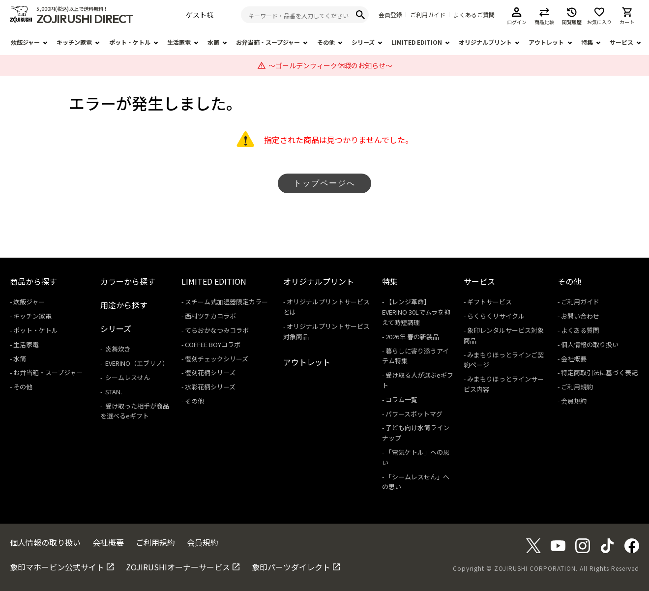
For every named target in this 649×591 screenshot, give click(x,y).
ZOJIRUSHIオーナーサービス (178, 567)
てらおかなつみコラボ (217, 330)
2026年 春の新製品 (412, 336)
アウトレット (546, 42)
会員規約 (574, 401)
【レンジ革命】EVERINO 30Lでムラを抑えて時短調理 (416, 312)
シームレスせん (127, 377)
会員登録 (390, 15)
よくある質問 (580, 330)
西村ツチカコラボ (210, 316)
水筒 (213, 42)
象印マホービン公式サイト (57, 567)
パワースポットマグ (413, 413)
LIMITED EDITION (416, 42)
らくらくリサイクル (496, 316)
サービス (621, 42)
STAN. (113, 391)
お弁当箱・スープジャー (268, 42)
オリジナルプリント (485, 42)
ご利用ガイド (427, 15)
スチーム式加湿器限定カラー (226, 301)
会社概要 (574, 358)
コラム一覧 (401, 399)
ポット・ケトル (129, 42)
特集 (587, 42)
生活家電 (179, 42)
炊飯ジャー (25, 42)
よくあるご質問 (474, 15)
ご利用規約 (577, 386)
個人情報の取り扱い (590, 344)
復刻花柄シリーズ (210, 372)
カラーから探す (127, 281)
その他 (326, 42)
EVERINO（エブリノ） (136, 363)
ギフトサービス (489, 301)
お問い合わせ (580, 316)
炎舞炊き (117, 349)
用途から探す (124, 305)
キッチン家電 (74, 42)
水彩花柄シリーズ (210, 386)
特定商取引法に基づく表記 (599, 372)
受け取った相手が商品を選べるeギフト (134, 411)
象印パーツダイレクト (291, 567)
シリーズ (363, 42)
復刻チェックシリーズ (216, 358)
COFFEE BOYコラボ (212, 344)
